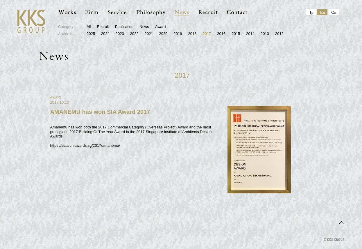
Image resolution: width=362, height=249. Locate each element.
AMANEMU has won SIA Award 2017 (100, 112)
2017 (206, 33)
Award (160, 26)
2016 (221, 33)
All (89, 26)
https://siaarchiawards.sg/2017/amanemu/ (85, 145)
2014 (250, 33)
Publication (124, 26)
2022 (134, 33)
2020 (163, 33)
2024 (105, 33)
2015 (236, 33)
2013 (265, 33)
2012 (279, 33)
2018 (192, 33)
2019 (178, 33)
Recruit (103, 26)
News (144, 26)
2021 (149, 33)
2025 (91, 33)
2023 (120, 33)
